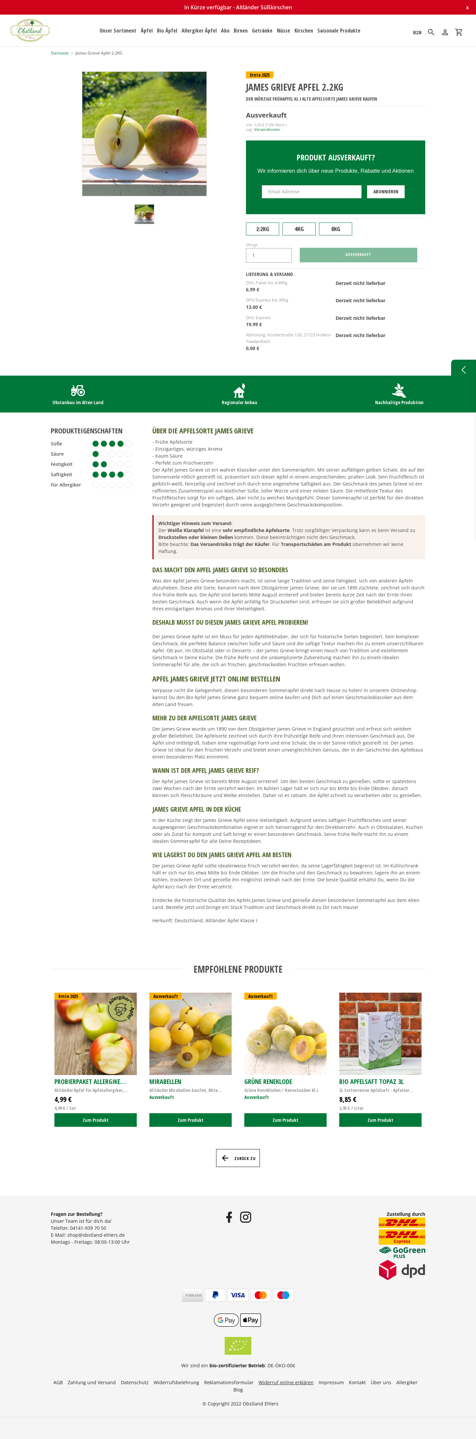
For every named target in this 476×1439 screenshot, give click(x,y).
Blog (238, 1390)
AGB (58, 1382)
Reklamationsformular (229, 1382)
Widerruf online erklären (286, 1382)
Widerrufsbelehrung (176, 1382)
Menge (252, 244)
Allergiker (407, 1382)
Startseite (60, 53)
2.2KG (262, 229)
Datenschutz (135, 1382)
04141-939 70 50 (88, 1228)
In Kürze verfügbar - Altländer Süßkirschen (238, 7)
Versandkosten (267, 129)
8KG (335, 229)
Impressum (331, 1382)
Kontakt (357, 1382)
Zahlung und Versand (92, 1382)
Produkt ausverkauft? (335, 157)
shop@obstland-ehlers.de (96, 1235)
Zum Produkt (96, 1120)
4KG (299, 229)
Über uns (381, 1382)
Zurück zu (238, 1158)
